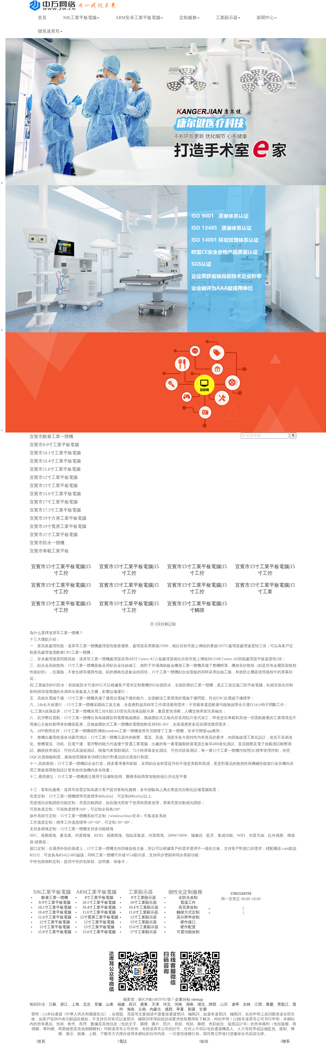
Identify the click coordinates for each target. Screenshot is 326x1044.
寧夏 (180, 1009)
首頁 (42, 17)
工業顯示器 (228, 17)
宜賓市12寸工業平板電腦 (54, 477)
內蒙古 (155, 1009)
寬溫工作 (188, 902)
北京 (87, 1004)
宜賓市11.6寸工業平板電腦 (55, 469)
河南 (178, 1004)
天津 (155, 1004)
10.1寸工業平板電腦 (54, 907)
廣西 (169, 1009)
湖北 (201, 1004)
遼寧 (235, 1004)
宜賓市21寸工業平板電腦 (54, 534)
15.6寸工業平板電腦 (54, 932)
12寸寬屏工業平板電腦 (99, 917)
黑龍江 (283, 1004)
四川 (132, 1004)
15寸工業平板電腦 (54, 927)
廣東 (144, 1004)
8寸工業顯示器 (143, 898)
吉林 (247, 1004)
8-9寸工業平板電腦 (54, 902)
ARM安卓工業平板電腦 (139, 17)
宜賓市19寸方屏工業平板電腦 (58, 518)
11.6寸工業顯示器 (143, 912)
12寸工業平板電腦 (54, 922)
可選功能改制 (188, 932)
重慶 (269, 1004)
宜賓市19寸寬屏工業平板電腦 (58, 526)
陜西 (212, 1004)
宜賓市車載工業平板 (49, 551)
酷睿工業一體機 (54, 898)
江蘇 (52, 1004)
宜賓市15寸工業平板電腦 (54, 485)
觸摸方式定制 (188, 912)
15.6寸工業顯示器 (143, 927)
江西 (258, 1004)
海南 (130, 1009)
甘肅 (203, 1009)
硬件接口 (188, 922)
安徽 (98, 1004)
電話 (122, 1041)
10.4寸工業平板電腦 (54, 912)
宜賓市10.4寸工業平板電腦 (55, 461)
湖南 (189, 1004)
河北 (167, 1004)
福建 (121, 1004)
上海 (75, 1004)
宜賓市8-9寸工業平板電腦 (54, 444)
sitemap (197, 999)
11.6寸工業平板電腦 (54, 917)
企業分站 (182, 999)
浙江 (64, 1004)
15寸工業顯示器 (143, 922)
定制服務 (189, 17)
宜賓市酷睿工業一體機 (51, 436)
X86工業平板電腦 (81, 17)
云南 (142, 1009)
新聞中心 (267, 17)
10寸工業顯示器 (143, 902)
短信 (203, 1041)
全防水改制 (188, 898)
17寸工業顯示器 (143, 932)
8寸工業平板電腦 (99, 898)
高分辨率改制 (188, 917)
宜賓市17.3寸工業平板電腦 (55, 510)
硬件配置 (188, 927)
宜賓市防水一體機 (47, 542)
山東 (109, 1004)
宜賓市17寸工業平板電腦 (54, 502)
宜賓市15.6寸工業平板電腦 (55, 493)
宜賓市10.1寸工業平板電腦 (55, 453)
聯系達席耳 (50, 31)
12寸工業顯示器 (143, 917)
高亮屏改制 (188, 907)
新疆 (191, 1009)
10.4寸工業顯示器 (143, 907)
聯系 (285, 1041)
